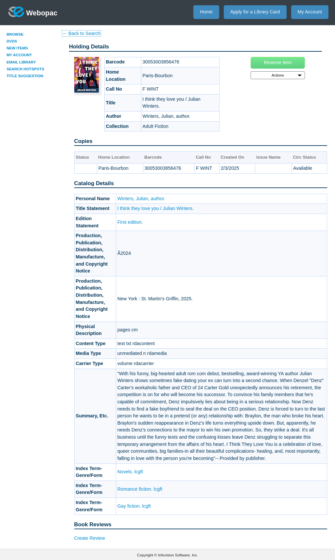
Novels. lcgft (130, 471)
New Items (17, 48)
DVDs (12, 41)
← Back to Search (81, 33)
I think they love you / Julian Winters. (155, 208)
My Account (310, 11)
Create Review (89, 538)
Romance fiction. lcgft (140, 489)
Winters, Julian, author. (141, 198)
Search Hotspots (25, 69)
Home (206, 11)
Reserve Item (278, 62)
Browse (15, 34)
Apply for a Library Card (255, 11)
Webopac (33, 12)
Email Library (21, 62)
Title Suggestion (25, 76)
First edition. (130, 222)
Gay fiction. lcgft (134, 506)
